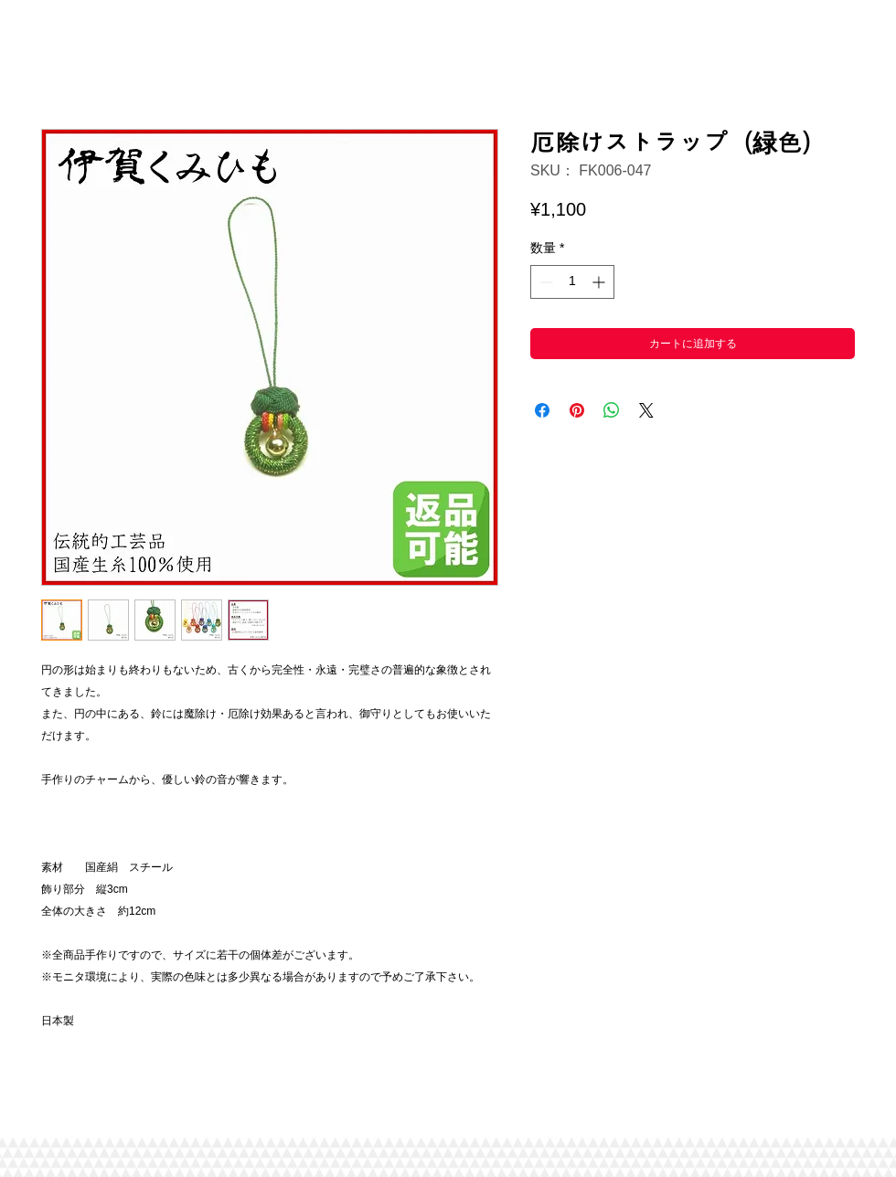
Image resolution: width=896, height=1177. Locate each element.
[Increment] (600, 282)
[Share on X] (646, 410)
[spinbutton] (572, 282)
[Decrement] (544, 282)
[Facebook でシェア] (542, 410)
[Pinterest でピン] (577, 410)
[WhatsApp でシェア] (612, 410)
